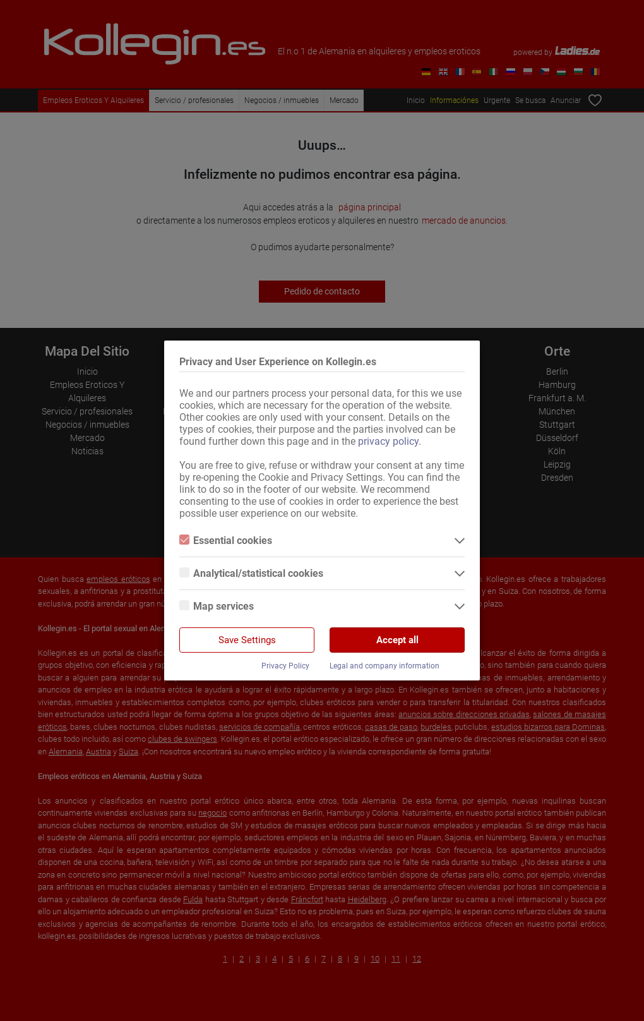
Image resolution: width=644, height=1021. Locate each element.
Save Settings (247, 640)
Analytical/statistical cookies (251, 573)
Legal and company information (384, 666)
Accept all (397, 640)
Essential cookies (225, 541)
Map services (216, 606)
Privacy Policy (285, 666)
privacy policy (388, 441)
